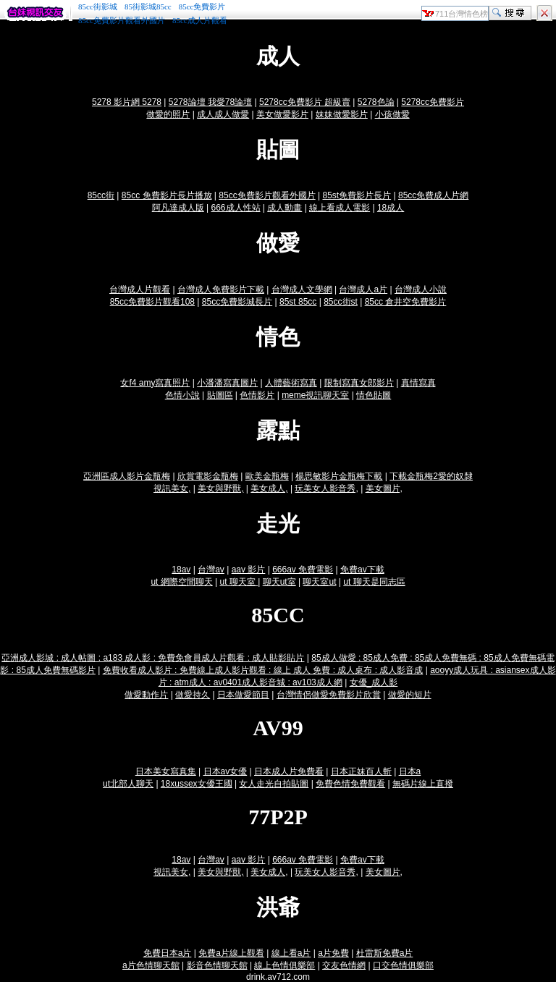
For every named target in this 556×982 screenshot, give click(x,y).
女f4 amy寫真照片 (155, 383)
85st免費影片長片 (356, 195)
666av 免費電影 (302, 569)
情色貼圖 (373, 395)
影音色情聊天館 (217, 965)
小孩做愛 (392, 114)
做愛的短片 (409, 695)
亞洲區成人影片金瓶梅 (126, 476)
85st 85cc (297, 302)
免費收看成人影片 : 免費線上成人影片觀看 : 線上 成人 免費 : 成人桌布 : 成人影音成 (263, 670)
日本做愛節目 (243, 695)
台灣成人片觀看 (139, 289)
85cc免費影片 (202, 6)
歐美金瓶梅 (267, 476)
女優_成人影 (374, 682)
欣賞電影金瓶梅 (207, 476)
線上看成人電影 (339, 208)
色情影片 (257, 395)
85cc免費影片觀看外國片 (121, 20)
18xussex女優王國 (196, 784)
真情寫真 (418, 383)
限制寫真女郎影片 (359, 383)
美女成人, (268, 488)
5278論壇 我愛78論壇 (210, 102)
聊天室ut (319, 582)
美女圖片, (384, 488)
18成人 (390, 208)
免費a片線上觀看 (231, 953)
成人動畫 (284, 208)
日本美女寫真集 (165, 771)
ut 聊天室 (239, 582)
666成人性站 (236, 208)
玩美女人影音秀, (326, 488)
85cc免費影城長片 (237, 302)
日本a (410, 771)
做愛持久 (192, 695)
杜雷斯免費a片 (384, 953)
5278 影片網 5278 (126, 102)
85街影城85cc (148, 6)
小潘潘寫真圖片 (227, 383)
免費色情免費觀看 (350, 784)
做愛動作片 (146, 695)
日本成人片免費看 (289, 771)
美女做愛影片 (282, 114)
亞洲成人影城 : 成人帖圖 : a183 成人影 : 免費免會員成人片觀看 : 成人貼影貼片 (152, 658)
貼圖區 (220, 395)
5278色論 (376, 102)
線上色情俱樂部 (284, 965)
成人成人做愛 (223, 114)
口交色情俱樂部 (403, 965)
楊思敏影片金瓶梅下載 (338, 476)
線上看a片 (291, 953)
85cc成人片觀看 (199, 20)
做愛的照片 (168, 114)
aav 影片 (249, 569)
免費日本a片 (167, 953)
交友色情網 (344, 965)
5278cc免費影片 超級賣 (304, 102)
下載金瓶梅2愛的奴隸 (431, 476)
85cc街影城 (97, 6)
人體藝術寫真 (291, 383)
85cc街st (341, 302)
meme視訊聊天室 (315, 395)
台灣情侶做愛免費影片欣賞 (329, 695)
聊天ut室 (279, 582)
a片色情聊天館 (151, 965)
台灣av (211, 569)
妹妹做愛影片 (342, 114)
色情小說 (182, 395)
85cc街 (101, 195)
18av (181, 569)
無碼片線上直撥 (422, 784)
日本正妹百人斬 (361, 771)
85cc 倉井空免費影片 (406, 302)
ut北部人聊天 (128, 784)
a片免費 (333, 953)
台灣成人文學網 (301, 289)
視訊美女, (171, 488)
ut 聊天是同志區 (374, 582)
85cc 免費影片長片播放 (167, 195)
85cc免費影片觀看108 (152, 302)
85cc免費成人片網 (433, 195)
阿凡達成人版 (178, 208)
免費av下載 (362, 569)
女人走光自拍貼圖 (273, 784)
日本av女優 (225, 771)
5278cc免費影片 (432, 102)
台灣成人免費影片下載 (220, 289)
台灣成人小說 (421, 289)
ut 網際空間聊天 (181, 582)
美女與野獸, (220, 488)
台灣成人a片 (363, 289)
